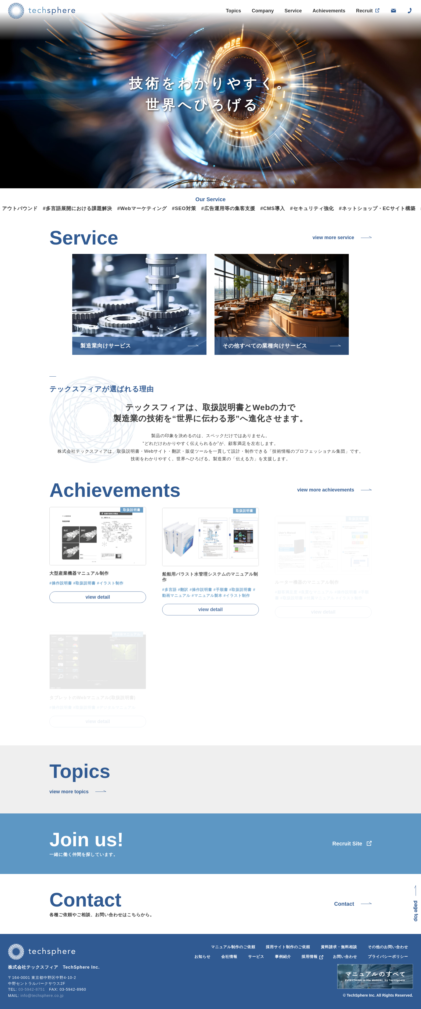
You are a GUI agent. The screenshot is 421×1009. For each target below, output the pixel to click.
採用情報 (310, 956)
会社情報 (229, 956)
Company (263, 10)
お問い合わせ (345, 956)
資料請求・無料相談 (339, 947)
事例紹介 (283, 956)
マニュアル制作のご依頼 (233, 947)
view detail (97, 607)
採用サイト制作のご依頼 (288, 947)
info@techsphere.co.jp (42, 995)
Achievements (329, 11)
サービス (256, 956)
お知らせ (202, 956)
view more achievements (325, 490)
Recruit (364, 12)
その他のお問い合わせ (388, 947)
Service (293, 11)
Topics (233, 10)
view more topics (69, 791)
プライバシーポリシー (388, 956)
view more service (333, 237)
